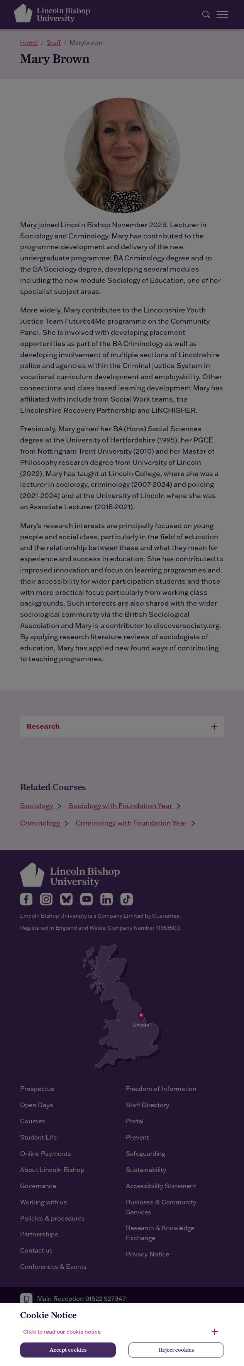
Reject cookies (176, 1350)
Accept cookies (67, 1350)
